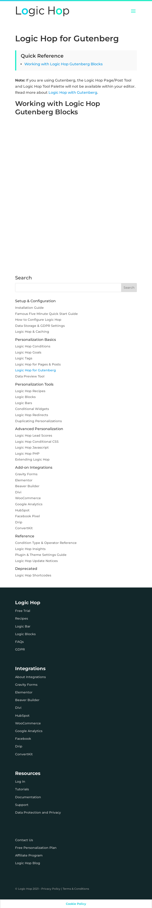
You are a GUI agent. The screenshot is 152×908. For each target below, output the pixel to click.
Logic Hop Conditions (32, 346)
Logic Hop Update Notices (36, 561)
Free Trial (22, 611)
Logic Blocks (25, 397)
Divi (18, 492)
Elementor (23, 480)
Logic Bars (23, 403)
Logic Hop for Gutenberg (35, 370)
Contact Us (24, 840)
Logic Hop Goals (28, 352)
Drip (18, 522)
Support (21, 805)
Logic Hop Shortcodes (33, 575)
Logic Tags (23, 358)
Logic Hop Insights (30, 549)
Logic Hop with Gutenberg (72, 92)
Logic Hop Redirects (31, 415)
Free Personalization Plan (36, 848)
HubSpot (22, 510)
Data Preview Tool (29, 376)
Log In (20, 781)
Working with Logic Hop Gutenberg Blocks (63, 64)
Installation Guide (29, 308)
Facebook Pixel (27, 516)
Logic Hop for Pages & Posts (38, 364)
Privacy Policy (50, 888)
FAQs (19, 642)
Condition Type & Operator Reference (46, 543)
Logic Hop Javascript (32, 447)
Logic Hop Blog (27, 863)
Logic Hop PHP (27, 454)
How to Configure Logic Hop (38, 320)
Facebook (23, 739)
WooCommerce (28, 498)
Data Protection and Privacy (38, 812)
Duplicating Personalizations (38, 421)
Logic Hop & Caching (32, 332)
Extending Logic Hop (32, 459)
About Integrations (30, 677)
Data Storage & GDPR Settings (40, 326)
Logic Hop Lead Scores (33, 435)
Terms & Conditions (76, 888)
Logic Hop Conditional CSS (37, 442)
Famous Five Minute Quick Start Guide (46, 314)
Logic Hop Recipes (30, 391)
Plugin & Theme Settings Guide (41, 555)
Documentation (28, 797)
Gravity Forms (26, 474)
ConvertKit (24, 528)
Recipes (21, 618)
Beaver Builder (27, 486)
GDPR (20, 649)
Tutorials (22, 789)
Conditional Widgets (32, 409)
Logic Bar (22, 626)
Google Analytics (28, 504)
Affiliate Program (29, 855)
